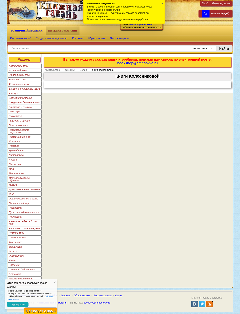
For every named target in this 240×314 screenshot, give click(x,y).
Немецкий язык (17, 79)
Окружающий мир (19, 203)
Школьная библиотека (21, 269)
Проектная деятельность (24, 212)
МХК (11, 168)
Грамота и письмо (19, 120)
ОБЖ (11, 194)
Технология (15, 246)
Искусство (15, 141)
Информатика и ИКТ (21, 137)
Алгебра (13, 93)
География (15, 111)
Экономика (15, 274)
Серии (83, 70)
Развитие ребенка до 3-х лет (23, 222)
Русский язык (16, 233)
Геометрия (15, 116)
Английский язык (18, 66)
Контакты (77, 38)
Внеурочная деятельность (24, 102)
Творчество (15, 242)
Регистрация (221, 3)
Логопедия (15, 164)
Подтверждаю (18, 304)
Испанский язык (18, 70)
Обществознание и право (23, 198)
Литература (16, 155)
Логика (13, 159)
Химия (12, 260)
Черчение (14, 265)
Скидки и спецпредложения (51, 38)
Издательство (52, 70)
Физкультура (16, 255)
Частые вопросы (119, 38)
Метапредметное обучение (19, 179)
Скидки (118, 295)
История (14, 146)
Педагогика (15, 207)
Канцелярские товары (21, 278)
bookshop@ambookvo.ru (141, 24)
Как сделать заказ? (20, 38)
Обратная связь (96, 38)
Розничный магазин (26, 30)
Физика (13, 251)
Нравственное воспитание (24, 189)
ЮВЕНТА (69, 70)
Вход (205, 3)
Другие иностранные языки (24, 88)
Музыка (13, 184)
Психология (15, 216)
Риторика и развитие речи (24, 228)
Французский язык (19, 84)
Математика (16, 173)
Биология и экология (20, 98)
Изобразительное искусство (19, 131)
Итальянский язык (19, 75)
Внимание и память (20, 107)
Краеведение (16, 150)
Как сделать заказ (103, 295)
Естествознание (18, 125)
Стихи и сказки (17, 237)
